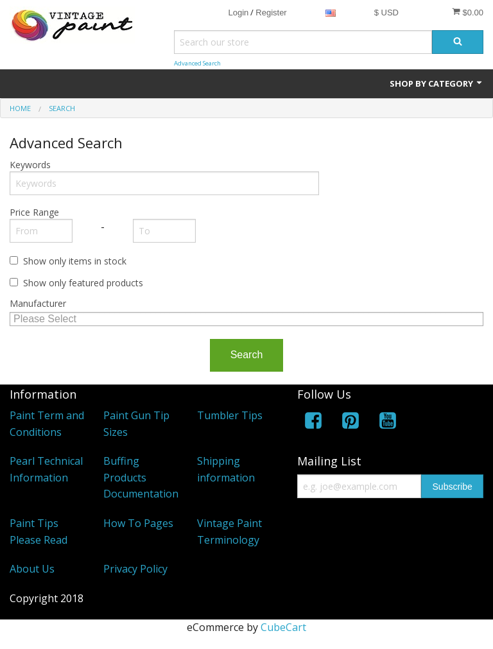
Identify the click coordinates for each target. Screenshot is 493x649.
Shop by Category (436, 83)
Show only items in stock (74, 261)
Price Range (34, 212)
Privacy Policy (135, 569)
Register (270, 12)
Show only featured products (83, 283)
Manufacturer (38, 303)
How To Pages (138, 523)
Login (238, 12)
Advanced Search (197, 63)
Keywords (30, 165)
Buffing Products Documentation (140, 477)
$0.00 (467, 12)
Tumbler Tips (230, 415)
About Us (32, 569)
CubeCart (283, 627)
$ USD (386, 12)
